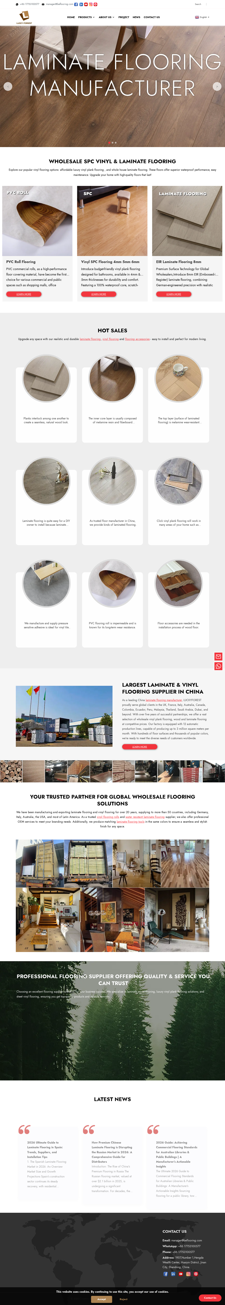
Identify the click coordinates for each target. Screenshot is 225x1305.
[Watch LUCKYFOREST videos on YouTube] (86, 4)
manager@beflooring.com (57, 4)
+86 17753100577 (27, 4)
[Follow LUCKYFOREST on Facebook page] (76, 4)
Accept (101, 1299)
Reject (123, 1299)
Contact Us (210, 1298)
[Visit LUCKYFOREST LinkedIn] (81, 4)
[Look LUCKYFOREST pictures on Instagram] (90, 4)
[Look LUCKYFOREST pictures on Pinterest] (95, 4)
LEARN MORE (139, 747)
